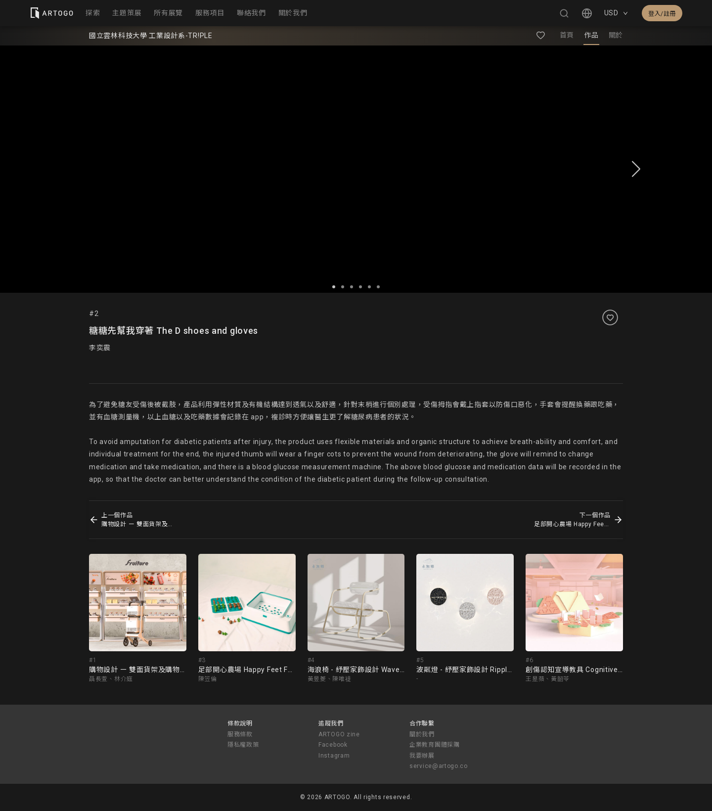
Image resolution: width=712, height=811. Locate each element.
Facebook (333, 744)
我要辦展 (422, 755)
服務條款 (240, 734)
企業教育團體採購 (434, 744)
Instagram (334, 755)
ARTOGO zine (339, 734)
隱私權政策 (243, 744)
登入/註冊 (662, 13)
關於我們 (422, 734)
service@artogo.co (438, 766)
